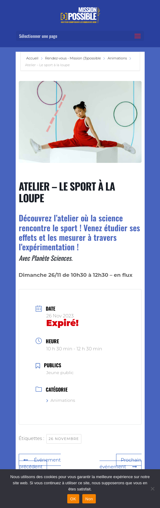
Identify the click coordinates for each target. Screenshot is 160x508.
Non (89, 499)
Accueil (32, 58)
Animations (117, 58)
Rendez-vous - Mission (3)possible (73, 58)
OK (73, 499)
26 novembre (64, 439)
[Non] (152, 489)
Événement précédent (40, 463)
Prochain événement (120, 463)
